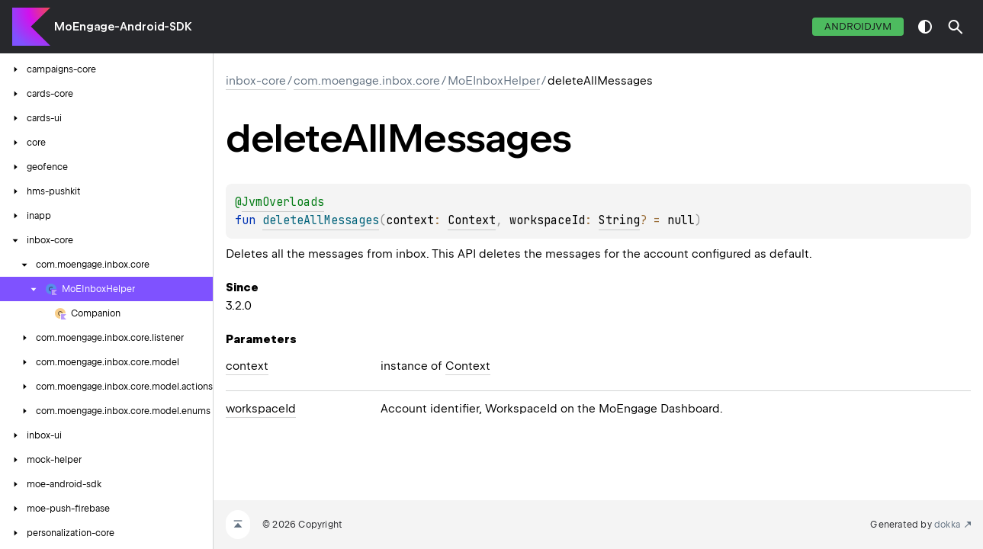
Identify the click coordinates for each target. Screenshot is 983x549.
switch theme (925, 26)
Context (472, 220)
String (619, 220)
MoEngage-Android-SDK (123, 27)
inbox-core (256, 81)
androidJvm (857, 26)
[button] (955, 26)
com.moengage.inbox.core (367, 81)
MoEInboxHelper (494, 81)
